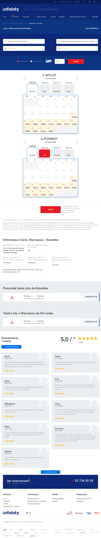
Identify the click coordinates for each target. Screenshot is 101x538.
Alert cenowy (40, 17)
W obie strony (22, 61)
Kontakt (95, 17)
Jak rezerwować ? (34, 499)
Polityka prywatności (84, 499)
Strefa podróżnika (65, 2)
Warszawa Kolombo (35, 321)
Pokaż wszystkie (50, 472)
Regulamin (80, 501)
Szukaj (76, 61)
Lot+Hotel (15, 16)
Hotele (53, 17)
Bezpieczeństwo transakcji (37, 501)
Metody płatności (34, 504)
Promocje (25, 17)
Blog (55, 2)
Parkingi (61, 17)
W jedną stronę (36, 61)
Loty (4, 17)
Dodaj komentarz (11, 347)
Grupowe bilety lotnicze (77, 17)
